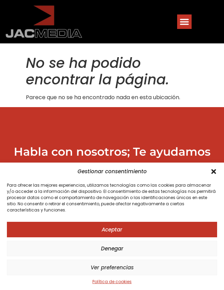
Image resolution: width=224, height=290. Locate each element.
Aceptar (112, 229)
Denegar (112, 248)
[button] (213, 171)
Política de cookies (112, 281)
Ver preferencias (112, 267)
